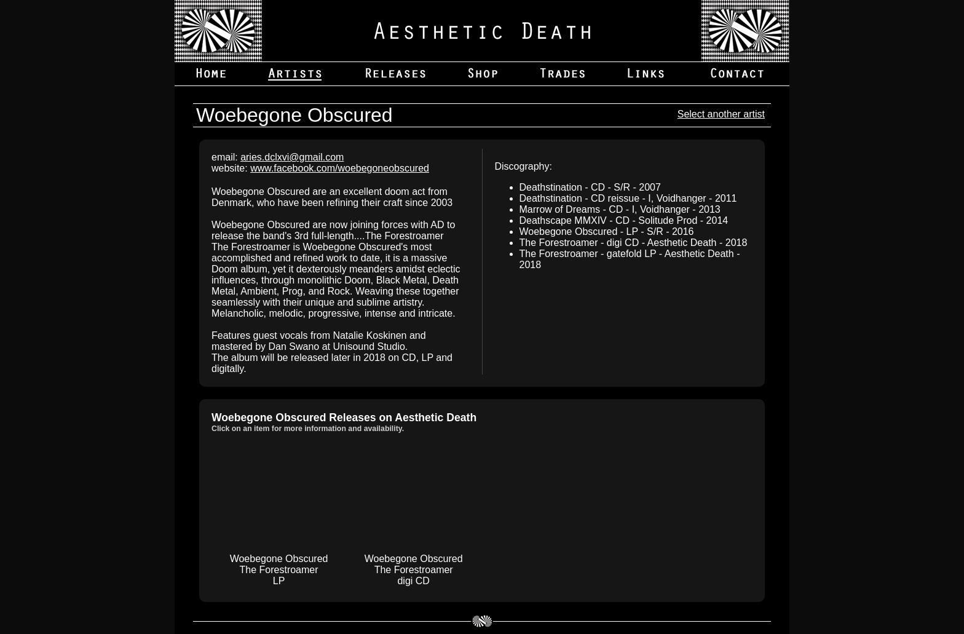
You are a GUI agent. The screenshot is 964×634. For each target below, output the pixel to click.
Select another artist (721, 114)
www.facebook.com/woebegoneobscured (339, 168)
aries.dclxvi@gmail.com (292, 157)
